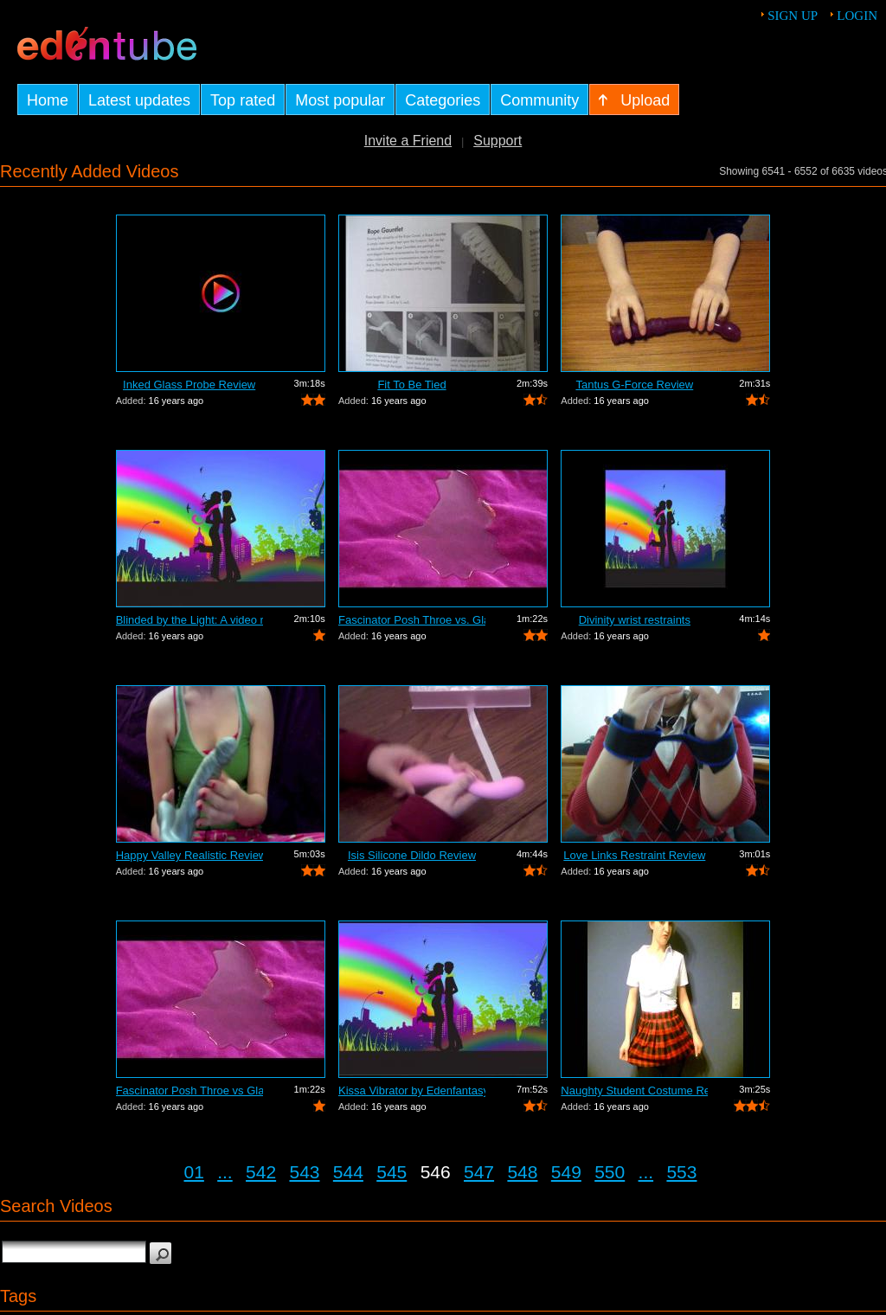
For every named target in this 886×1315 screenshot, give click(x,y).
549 (566, 1172)
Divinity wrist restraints (634, 619)
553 (681, 1172)
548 (522, 1172)
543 (304, 1172)
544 (348, 1172)
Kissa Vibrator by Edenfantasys (411, 1090)
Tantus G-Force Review (634, 384)
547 (479, 1172)
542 (261, 1172)
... (225, 1172)
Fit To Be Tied (411, 384)
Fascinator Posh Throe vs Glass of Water (189, 1090)
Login (857, 15)
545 (391, 1172)
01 (194, 1172)
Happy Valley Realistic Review (189, 855)
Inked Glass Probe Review (189, 384)
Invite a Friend (408, 140)
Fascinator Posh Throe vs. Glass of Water (411, 619)
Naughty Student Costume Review (634, 1090)
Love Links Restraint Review (634, 855)
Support (497, 140)
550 (609, 1172)
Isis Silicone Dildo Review (412, 855)
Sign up (792, 15)
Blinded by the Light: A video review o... (189, 619)
